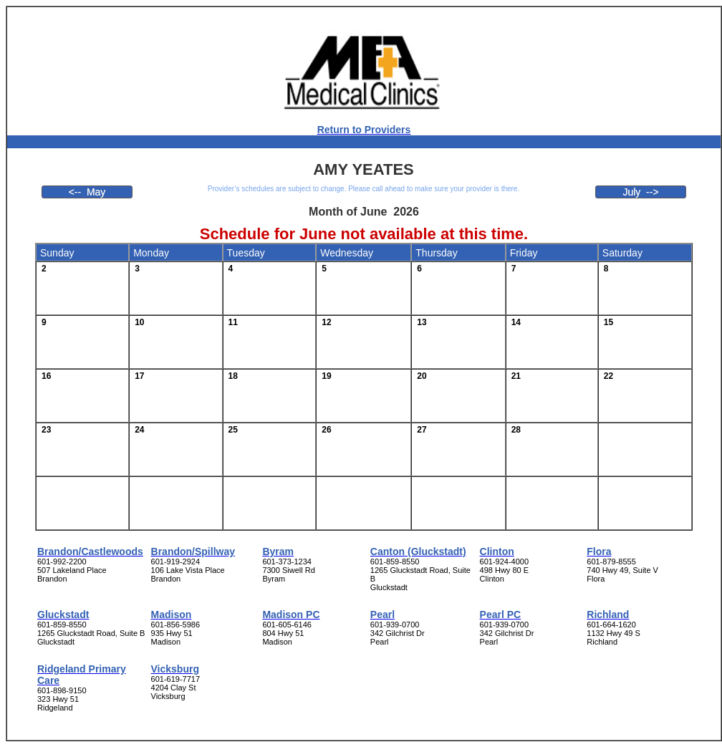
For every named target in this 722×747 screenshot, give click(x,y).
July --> (640, 192)
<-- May (87, 192)
